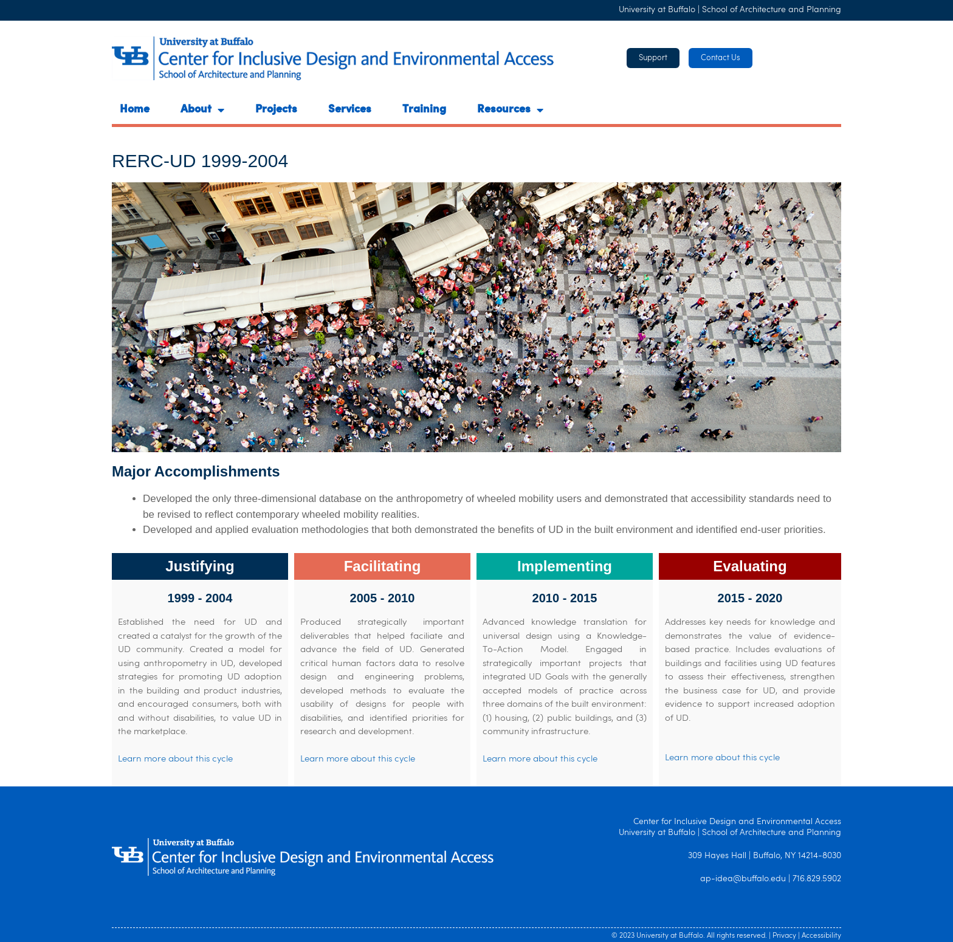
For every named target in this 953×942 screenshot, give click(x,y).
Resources (510, 110)
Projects (276, 110)
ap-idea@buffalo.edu (743, 879)
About (202, 110)
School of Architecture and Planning (771, 10)
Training (424, 110)
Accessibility (821, 936)
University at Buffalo (657, 10)
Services (349, 110)
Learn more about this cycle (175, 759)
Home (135, 110)
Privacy (784, 936)
